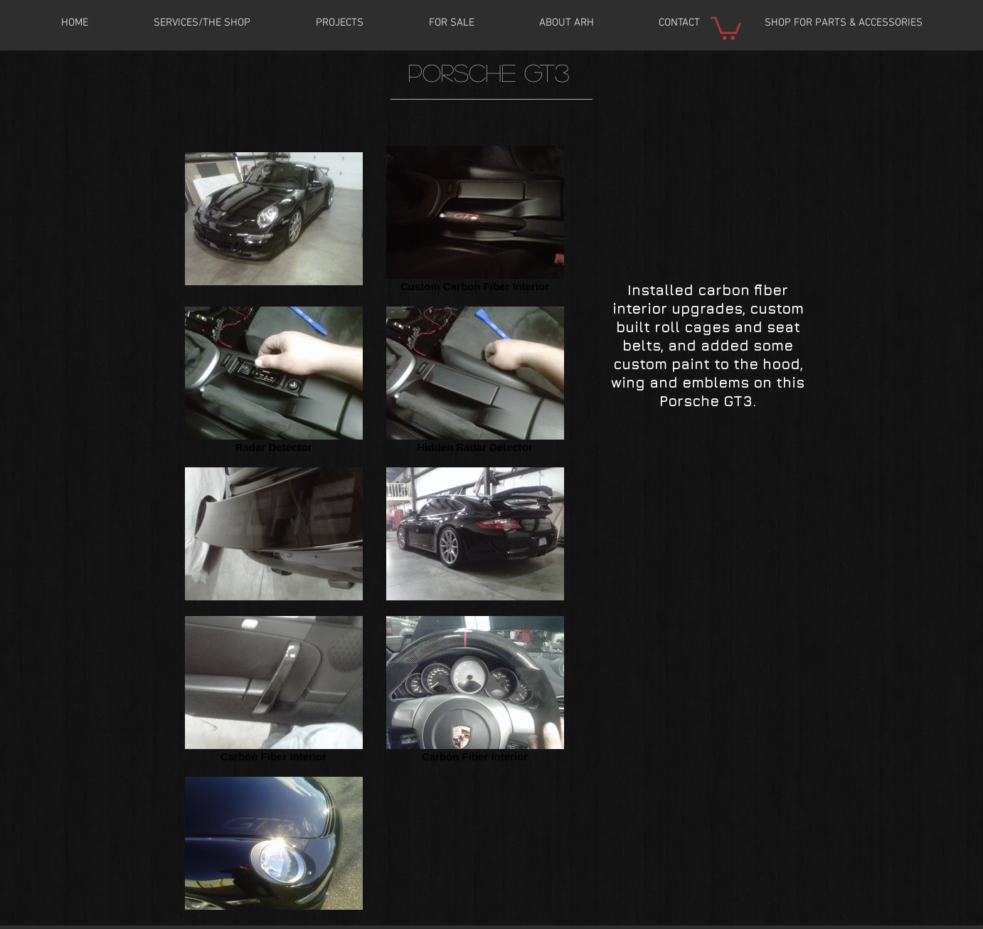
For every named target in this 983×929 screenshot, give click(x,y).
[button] (339, 22)
